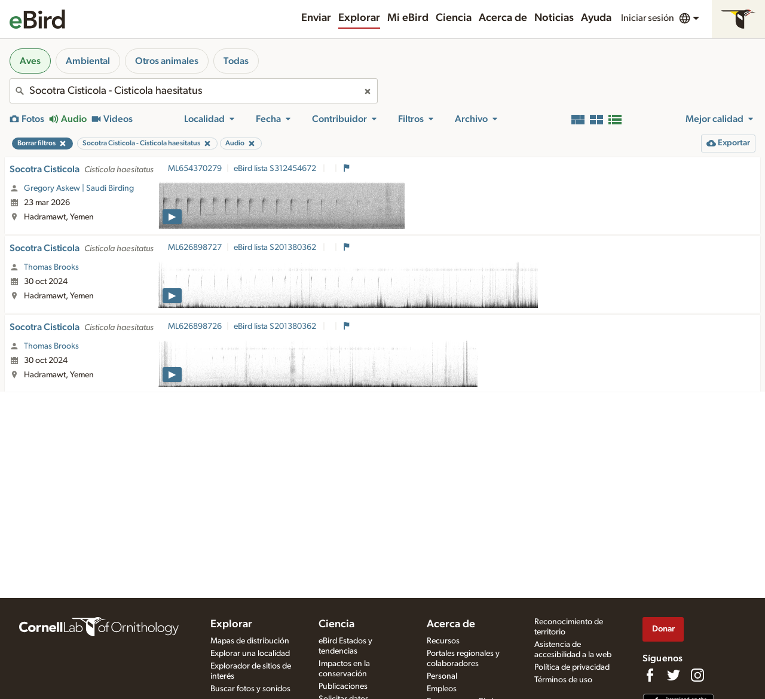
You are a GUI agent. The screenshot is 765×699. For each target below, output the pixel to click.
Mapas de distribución (249, 641)
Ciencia (454, 18)
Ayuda (596, 18)
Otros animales (166, 61)
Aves (30, 61)
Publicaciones (343, 686)
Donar (663, 628)
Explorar (359, 18)
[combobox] (193, 91)
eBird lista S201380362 (276, 247)
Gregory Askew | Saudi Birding (79, 188)
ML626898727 (195, 247)
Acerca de (503, 18)
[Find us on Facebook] (649, 675)
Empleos (442, 689)
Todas (236, 61)
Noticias (554, 18)
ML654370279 (195, 168)
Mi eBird (408, 18)
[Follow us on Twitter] (673, 675)
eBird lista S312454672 (276, 168)
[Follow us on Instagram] (697, 675)
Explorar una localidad (250, 653)
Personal (442, 676)
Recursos (443, 641)
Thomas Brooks (51, 267)
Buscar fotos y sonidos (250, 689)
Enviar (316, 18)
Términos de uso (563, 680)
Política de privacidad (572, 667)
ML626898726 (195, 326)
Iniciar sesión (647, 18)
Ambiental (88, 61)
